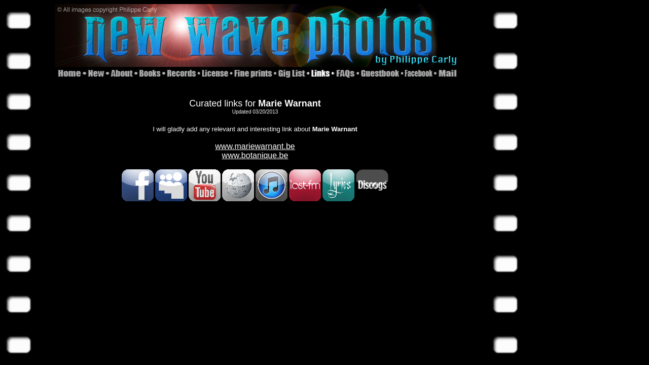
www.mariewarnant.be (255, 146)
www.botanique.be (255, 155)
